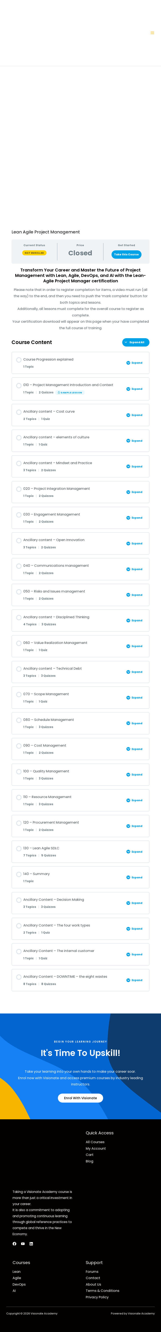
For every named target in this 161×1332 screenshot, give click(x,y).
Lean (17, 1271)
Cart (89, 1154)
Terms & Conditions (102, 1290)
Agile (17, 1278)
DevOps (19, 1284)
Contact (93, 1278)
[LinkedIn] (31, 1244)
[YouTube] (23, 1244)
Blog (89, 1161)
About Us (93, 1284)
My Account (96, 1148)
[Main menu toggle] (152, 32)
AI (14, 1290)
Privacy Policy (97, 1297)
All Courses (95, 1142)
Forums (92, 1271)
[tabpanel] (80, 299)
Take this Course (126, 254)
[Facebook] (14, 1244)
